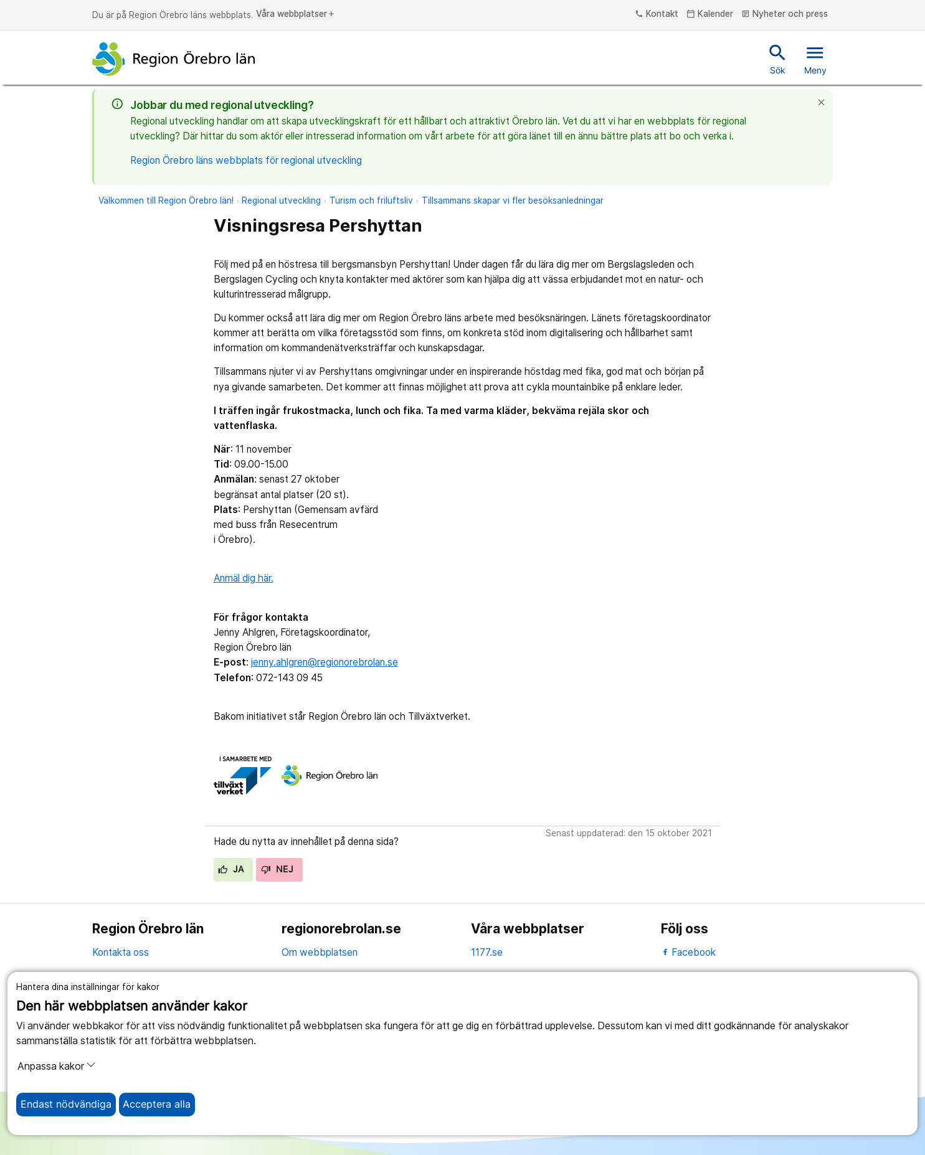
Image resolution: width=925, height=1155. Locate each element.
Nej (277, 869)
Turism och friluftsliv (371, 200)
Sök (778, 58)
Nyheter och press (784, 14)
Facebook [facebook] (688, 952)
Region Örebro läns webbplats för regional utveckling (246, 160)
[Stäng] (824, 102)
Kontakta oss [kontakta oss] (120, 952)
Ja (231, 869)
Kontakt (656, 14)
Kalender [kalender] (709, 14)
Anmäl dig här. (243, 578)
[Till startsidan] (174, 59)
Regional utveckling (281, 200)
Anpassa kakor (56, 1066)
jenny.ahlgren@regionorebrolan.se (324, 662)
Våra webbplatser (296, 14)
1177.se (487, 952)
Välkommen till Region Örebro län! (166, 200)
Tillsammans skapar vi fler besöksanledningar (513, 200)
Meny (815, 58)
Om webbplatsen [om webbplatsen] (320, 952)
